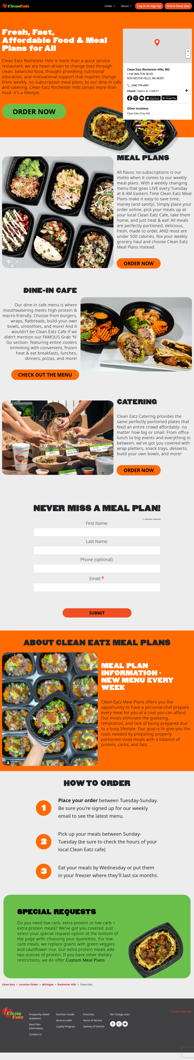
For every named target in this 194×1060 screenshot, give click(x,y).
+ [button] (188, 51)
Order (109, 6)
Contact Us (35, 1034)
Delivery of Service (93, 1026)
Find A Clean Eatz (178, 6)
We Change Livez (120, 1014)
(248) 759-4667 (140, 85)
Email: (97, 578)
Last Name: (97, 541)
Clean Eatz (8, 984)
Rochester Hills (67, 984)
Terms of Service (92, 1020)
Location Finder (28, 984)
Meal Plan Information (36, 1026)
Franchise (88, 1014)
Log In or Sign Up (149, 6)
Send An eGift (64, 1020)
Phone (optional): (96, 559)
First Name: (97, 523)
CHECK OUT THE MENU (45, 374)
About (125, 6)
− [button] (188, 56)
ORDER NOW (34, 111)
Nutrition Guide (65, 1014)
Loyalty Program (65, 1026)
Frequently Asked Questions (39, 1016)
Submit (97, 613)
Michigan (48, 984)
